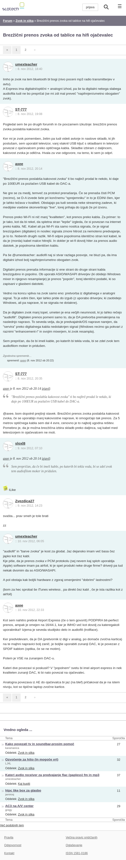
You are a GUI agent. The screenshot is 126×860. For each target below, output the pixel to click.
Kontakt (9, 853)
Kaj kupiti (24, 783)
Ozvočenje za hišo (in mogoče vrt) (31, 759)
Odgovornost (12, 845)
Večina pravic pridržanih (81, 837)
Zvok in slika (26, 752)
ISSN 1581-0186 (77, 853)
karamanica (12, 747)
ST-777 (21, 109)
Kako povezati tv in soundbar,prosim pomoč (39, 744)
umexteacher (26, 64)
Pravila (8, 837)
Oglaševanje (74, 845)
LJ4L (8, 763)
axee (19, 164)
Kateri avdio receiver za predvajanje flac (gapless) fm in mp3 (52, 775)
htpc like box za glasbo (23, 790)
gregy (8, 809)
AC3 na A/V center (19, 806)
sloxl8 (20, 443)
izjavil (46, 388)
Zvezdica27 (24, 501)
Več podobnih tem (12, 825)
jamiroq (9, 794)
